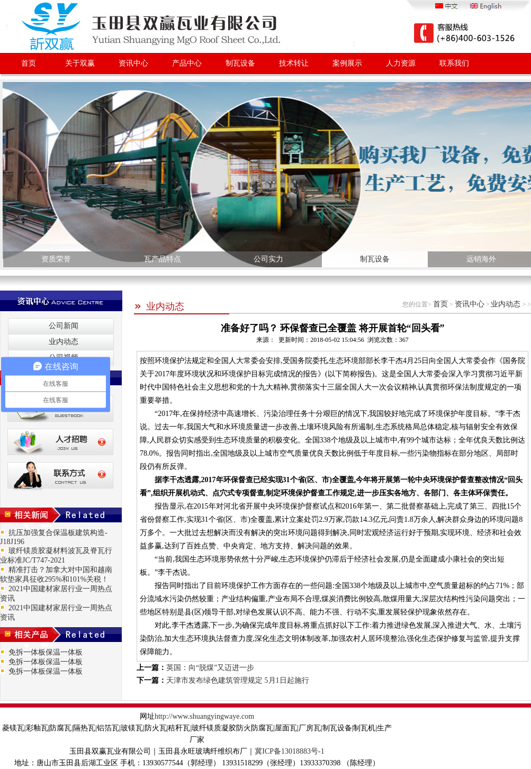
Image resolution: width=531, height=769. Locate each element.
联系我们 (454, 63)
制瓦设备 (240, 63)
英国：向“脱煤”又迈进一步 (210, 668)
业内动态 (159, 306)
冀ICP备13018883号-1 (289, 751)
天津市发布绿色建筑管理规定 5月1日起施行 (237, 680)
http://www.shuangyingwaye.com (204, 716)
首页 (28, 63)
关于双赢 (80, 63)
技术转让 (294, 63)
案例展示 (347, 63)
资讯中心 (133, 63)
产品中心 (187, 63)
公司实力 (268, 259)
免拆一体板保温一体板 (45, 652)
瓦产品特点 (162, 259)
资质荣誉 (56, 259)
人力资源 (401, 63)
